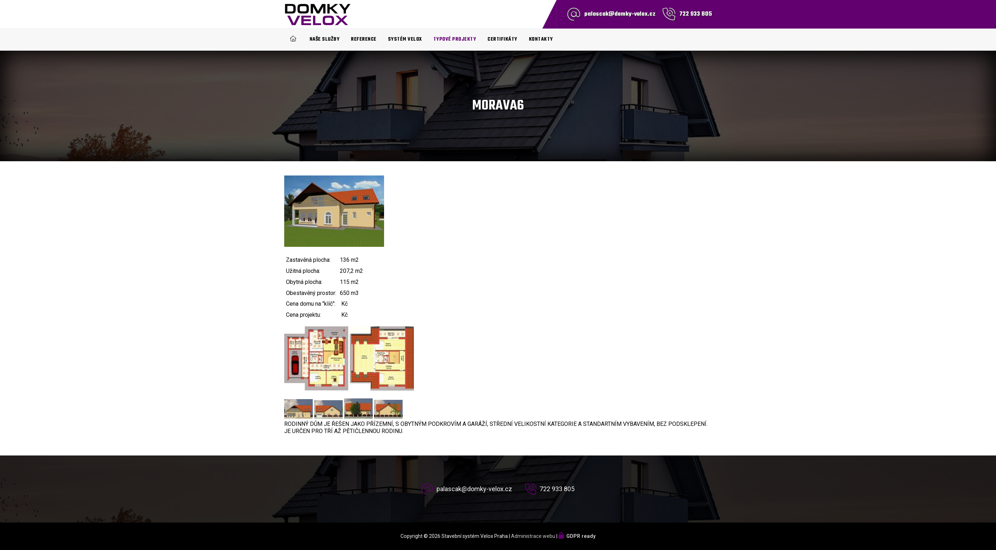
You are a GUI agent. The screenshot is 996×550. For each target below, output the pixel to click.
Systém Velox (405, 39)
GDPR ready (581, 536)
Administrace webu (533, 536)
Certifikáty (502, 39)
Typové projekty (454, 39)
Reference (364, 39)
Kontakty (541, 39)
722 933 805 (695, 14)
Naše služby (325, 39)
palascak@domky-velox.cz (619, 14)
